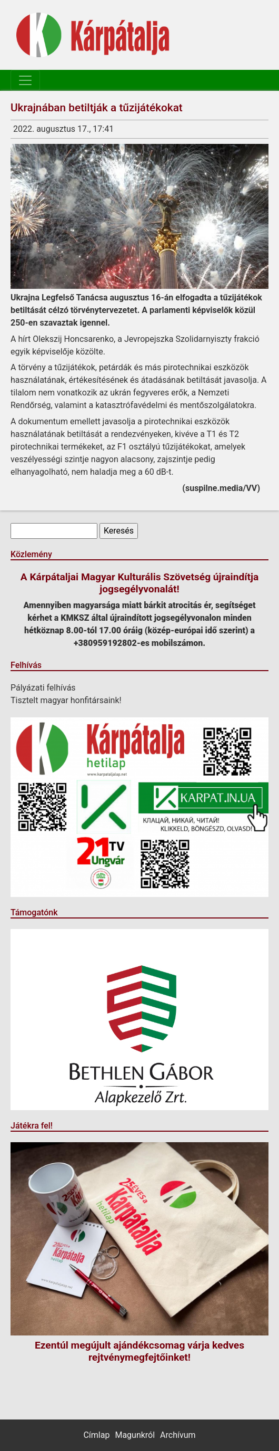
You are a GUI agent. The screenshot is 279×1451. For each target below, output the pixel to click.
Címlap (96, 1435)
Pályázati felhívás (43, 688)
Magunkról (135, 1435)
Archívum (177, 1435)
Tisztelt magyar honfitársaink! (66, 700)
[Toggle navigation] (25, 80)
